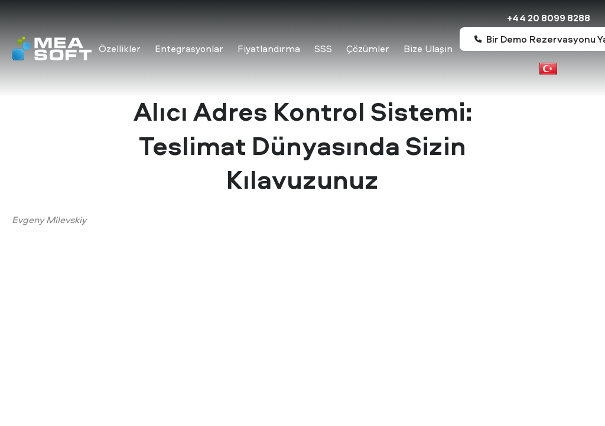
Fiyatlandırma (269, 48)
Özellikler (120, 48)
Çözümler (367, 48)
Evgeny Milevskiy (49, 219)
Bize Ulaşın (428, 48)
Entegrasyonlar (189, 48)
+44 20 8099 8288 (548, 18)
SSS (323, 48)
